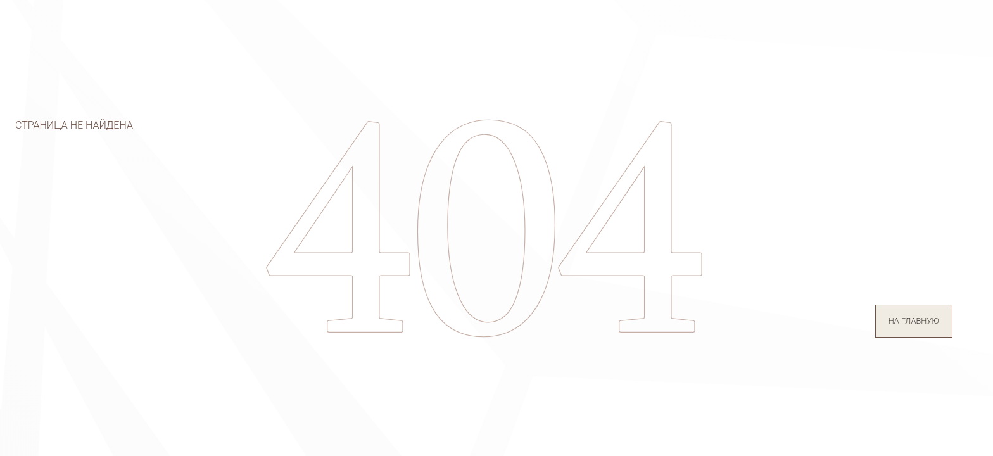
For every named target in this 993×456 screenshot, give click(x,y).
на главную (914, 321)
